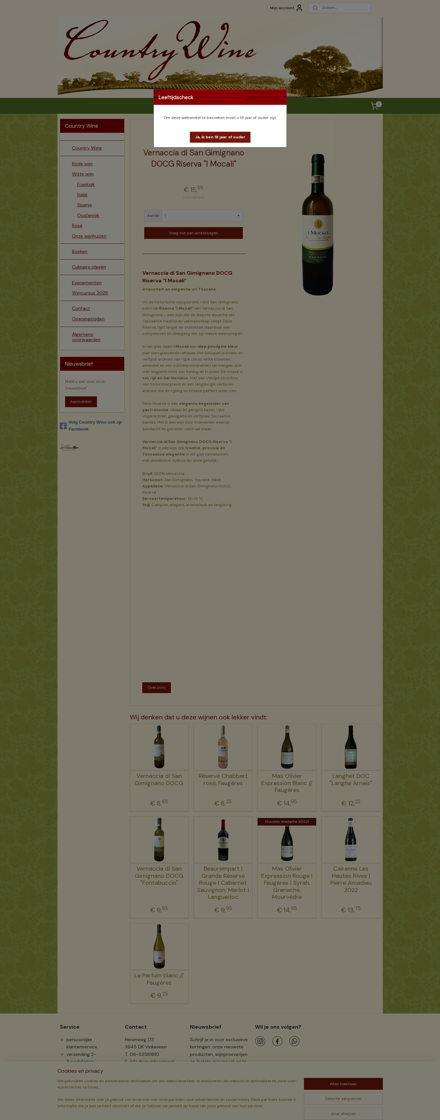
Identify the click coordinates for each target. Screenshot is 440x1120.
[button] (220, 137)
